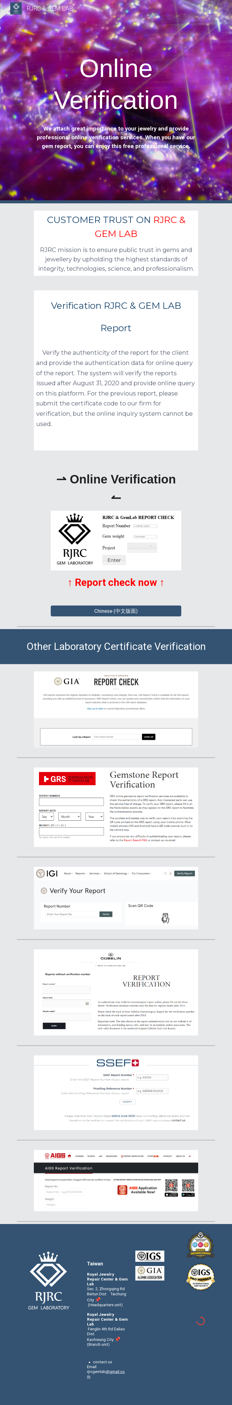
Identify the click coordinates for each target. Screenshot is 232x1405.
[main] (116, 84)
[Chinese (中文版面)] (116, 611)
